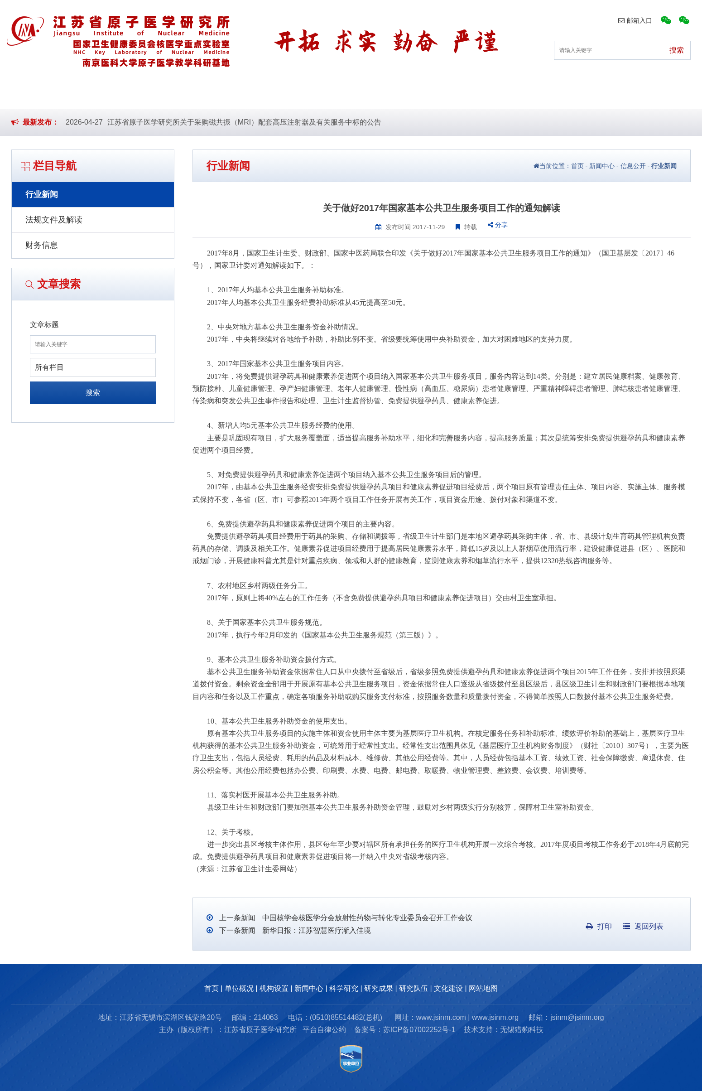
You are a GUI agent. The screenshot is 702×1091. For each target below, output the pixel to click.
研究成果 (449, 94)
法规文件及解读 (53, 219)
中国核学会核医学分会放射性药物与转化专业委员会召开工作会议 (366, 918)
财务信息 (41, 245)
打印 (599, 926)
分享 (498, 224)
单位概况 (167, 94)
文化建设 (590, 94)
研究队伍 (519, 94)
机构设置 (238, 94)
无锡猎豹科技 (521, 1029)
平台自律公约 (324, 1029)
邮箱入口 (635, 20)
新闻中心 (308, 94)
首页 (104, 94)
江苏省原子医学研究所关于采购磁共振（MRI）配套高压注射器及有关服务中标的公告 (244, 122)
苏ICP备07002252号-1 (419, 1029)
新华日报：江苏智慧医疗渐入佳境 (315, 930)
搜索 (93, 392)
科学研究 (379, 94)
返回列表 (643, 926)
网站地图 (483, 988)
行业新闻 (41, 194)
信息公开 (633, 165)
